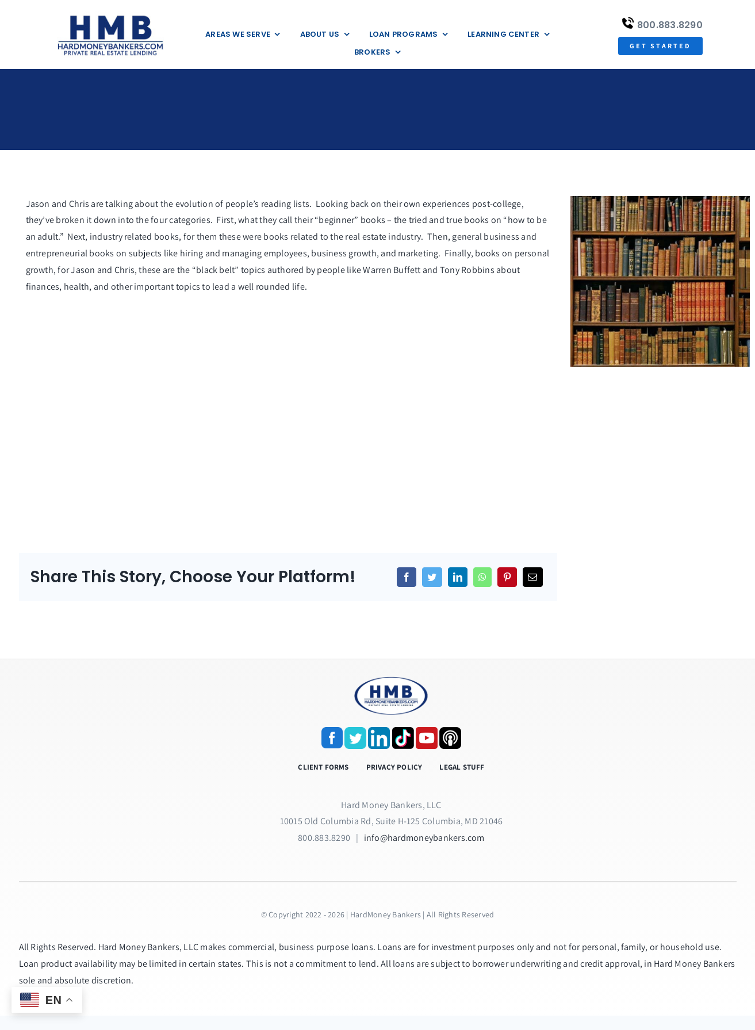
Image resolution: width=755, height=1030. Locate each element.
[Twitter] (431, 577)
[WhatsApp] (482, 577)
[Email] (532, 577)
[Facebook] (406, 577)
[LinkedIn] (457, 577)
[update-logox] (110, 16)
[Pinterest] (507, 577)
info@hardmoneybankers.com (424, 838)
